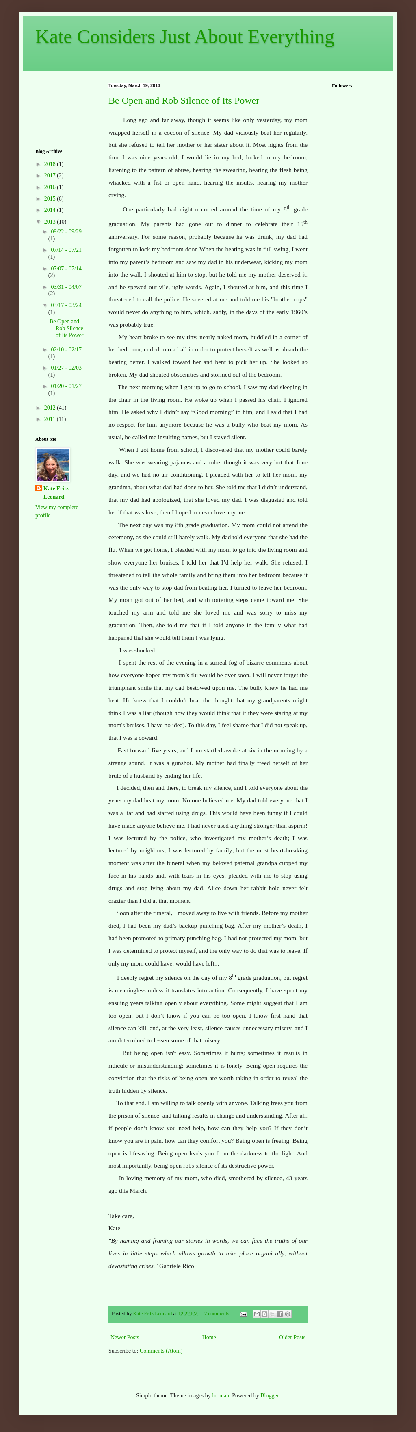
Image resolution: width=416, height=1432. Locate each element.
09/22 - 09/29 (66, 232)
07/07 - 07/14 (66, 269)
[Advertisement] (60, 108)
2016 (50, 187)
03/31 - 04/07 (66, 287)
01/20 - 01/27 (66, 386)
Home (209, 1337)
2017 (50, 175)
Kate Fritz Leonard (56, 493)
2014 (50, 210)
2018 (50, 164)
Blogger (269, 1396)
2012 (50, 408)
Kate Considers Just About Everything (184, 36)
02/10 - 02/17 (66, 350)
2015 (50, 199)
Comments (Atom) (161, 1351)
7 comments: (218, 1313)
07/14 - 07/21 (66, 250)
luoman (220, 1396)
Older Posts (292, 1337)
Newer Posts (124, 1337)
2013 (50, 222)
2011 (50, 419)
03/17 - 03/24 (66, 305)
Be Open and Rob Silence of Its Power (183, 100)
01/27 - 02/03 (66, 368)
